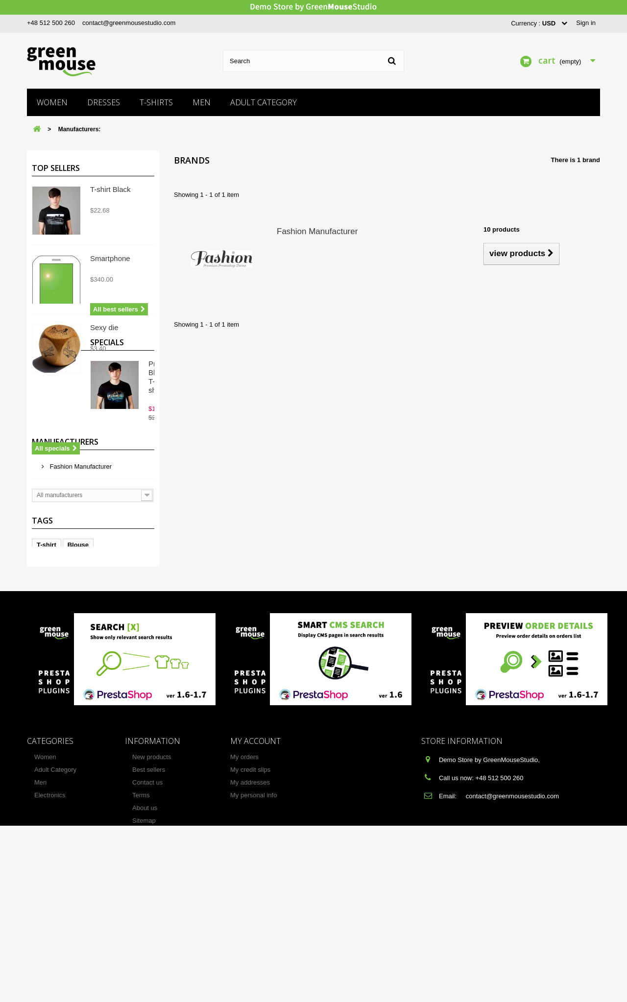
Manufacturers (65, 569)
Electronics (50, 934)
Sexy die (104, 327)
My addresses (250, 921)
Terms (140, 934)
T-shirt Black (110, 189)
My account (255, 880)
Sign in (586, 22)
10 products (501, 229)
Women (52, 102)
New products (151, 896)
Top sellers (56, 168)
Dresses (103, 102)
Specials (49, 437)
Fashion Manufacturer (80, 590)
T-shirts (156, 102)
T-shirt (46, 682)
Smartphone (110, 258)
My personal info (253, 934)
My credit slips (250, 908)
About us (144, 947)
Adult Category (263, 102)
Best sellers (148, 908)
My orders (244, 896)
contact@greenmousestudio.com (128, 22)
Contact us (147, 921)
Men (202, 102)
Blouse (78, 682)
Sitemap (144, 959)
